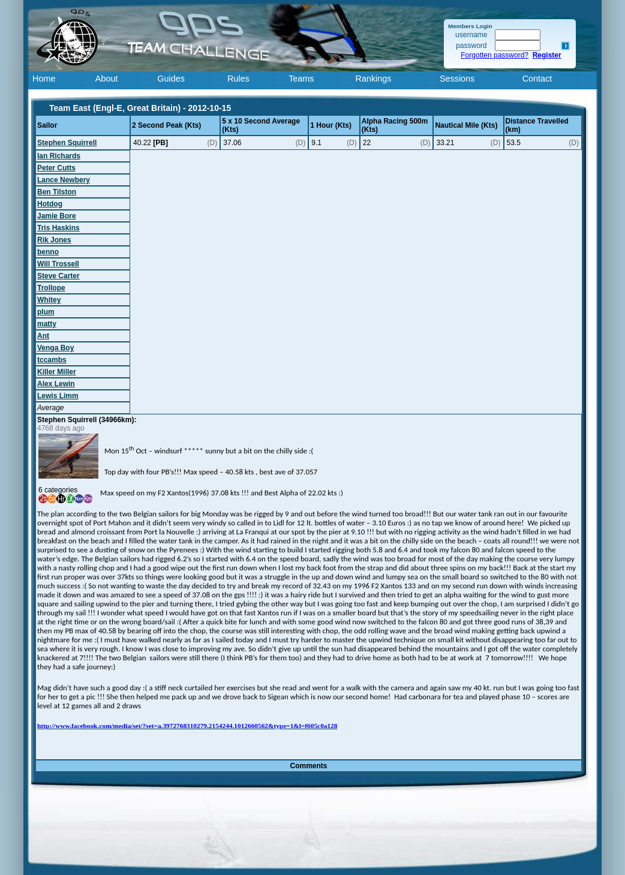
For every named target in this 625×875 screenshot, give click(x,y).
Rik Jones (54, 240)
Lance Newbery (63, 180)
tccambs (52, 360)
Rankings (374, 78)
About (106, 78)
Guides (171, 78)
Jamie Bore (56, 216)
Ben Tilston (56, 192)
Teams (301, 78)
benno (48, 252)
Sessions (457, 78)
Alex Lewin (56, 384)
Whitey (49, 300)
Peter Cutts (56, 168)
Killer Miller (56, 372)
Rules (238, 78)
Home (43, 78)
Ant (43, 336)
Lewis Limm (58, 396)
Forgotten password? (494, 55)
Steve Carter (58, 276)
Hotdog (49, 204)
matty (46, 324)
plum (46, 312)
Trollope (51, 288)
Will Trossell (58, 264)
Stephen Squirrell (67, 143)
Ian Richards (58, 156)
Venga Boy (55, 348)
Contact (537, 78)
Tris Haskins (58, 228)
